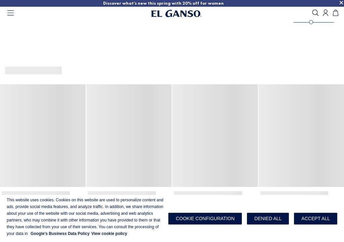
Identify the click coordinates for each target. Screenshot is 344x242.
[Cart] (335, 13)
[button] (205, 219)
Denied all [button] (268, 218)
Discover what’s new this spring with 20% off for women (163, 3)
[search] (315, 13)
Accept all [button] (315, 218)
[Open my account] (325, 13)
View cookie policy (109, 233)
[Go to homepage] (185, 13)
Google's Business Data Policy (60, 233)
